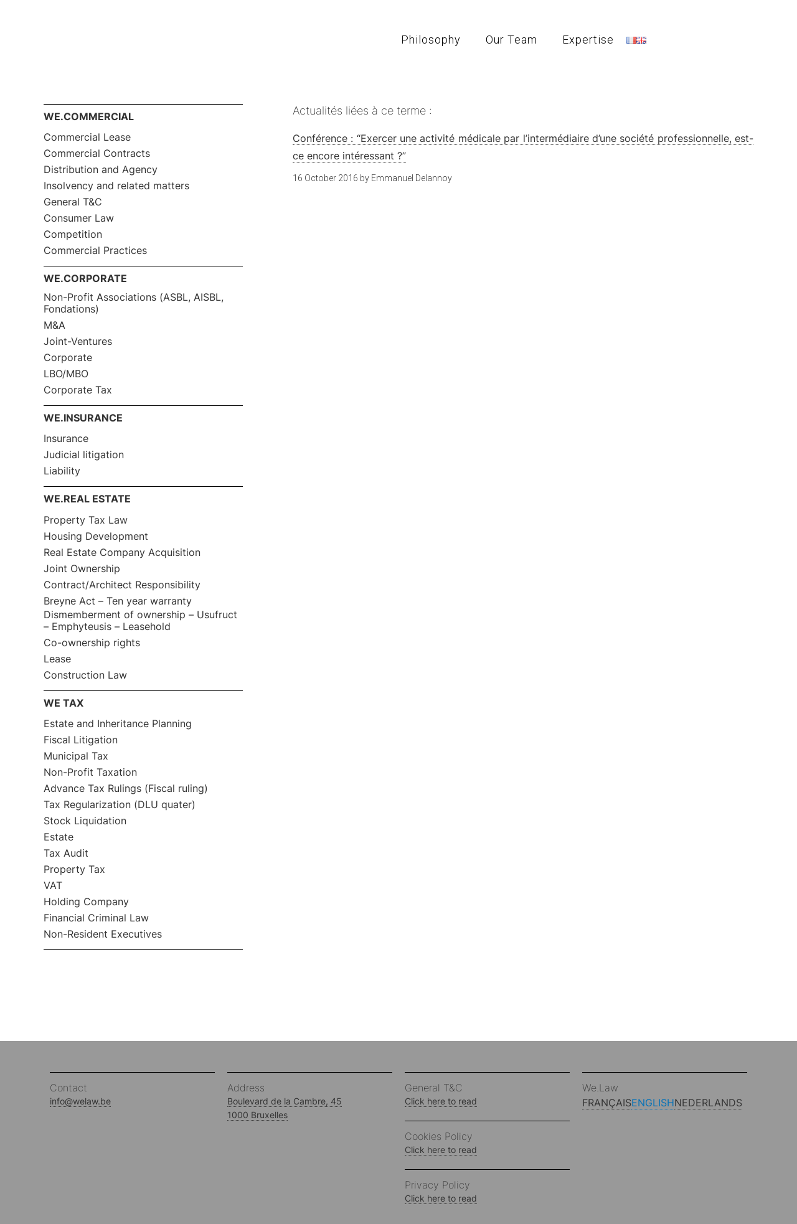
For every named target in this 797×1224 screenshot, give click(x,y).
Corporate (68, 358)
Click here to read (441, 1101)
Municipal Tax (76, 756)
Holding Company (86, 902)
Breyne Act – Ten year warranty (118, 601)
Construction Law (85, 675)
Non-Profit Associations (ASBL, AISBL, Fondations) (134, 303)
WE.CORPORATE (85, 278)
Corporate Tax (78, 390)
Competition (73, 234)
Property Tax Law (86, 520)
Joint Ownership (82, 569)
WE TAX (63, 703)
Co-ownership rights (92, 643)
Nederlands (708, 1102)
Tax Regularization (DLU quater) (120, 805)
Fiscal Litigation (81, 740)
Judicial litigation (84, 455)
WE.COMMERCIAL (89, 116)
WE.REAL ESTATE (87, 498)
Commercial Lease (87, 137)
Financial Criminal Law (96, 918)
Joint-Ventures (78, 341)
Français (606, 1102)
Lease (57, 659)
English (652, 1102)
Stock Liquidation (85, 821)
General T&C (73, 202)
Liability (62, 471)
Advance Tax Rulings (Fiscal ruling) (126, 788)
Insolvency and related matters (116, 186)
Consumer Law (79, 218)
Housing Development (96, 536)
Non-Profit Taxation (90, 772)
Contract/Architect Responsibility (122, 585)
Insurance (66, 439)
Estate (58, 837)
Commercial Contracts (97, 153)
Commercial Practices (95, 251)
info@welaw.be (80, 1101)
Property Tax (74, 869)
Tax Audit (66, 853)
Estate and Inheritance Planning (118, 724)
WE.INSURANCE (83, 418)
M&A (54, 325)
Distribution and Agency (101, 170)
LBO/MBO (66, 374)
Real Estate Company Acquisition (122, 552)
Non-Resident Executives (103, 934)
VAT (53, 886)
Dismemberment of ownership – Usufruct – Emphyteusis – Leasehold (140, 621)
